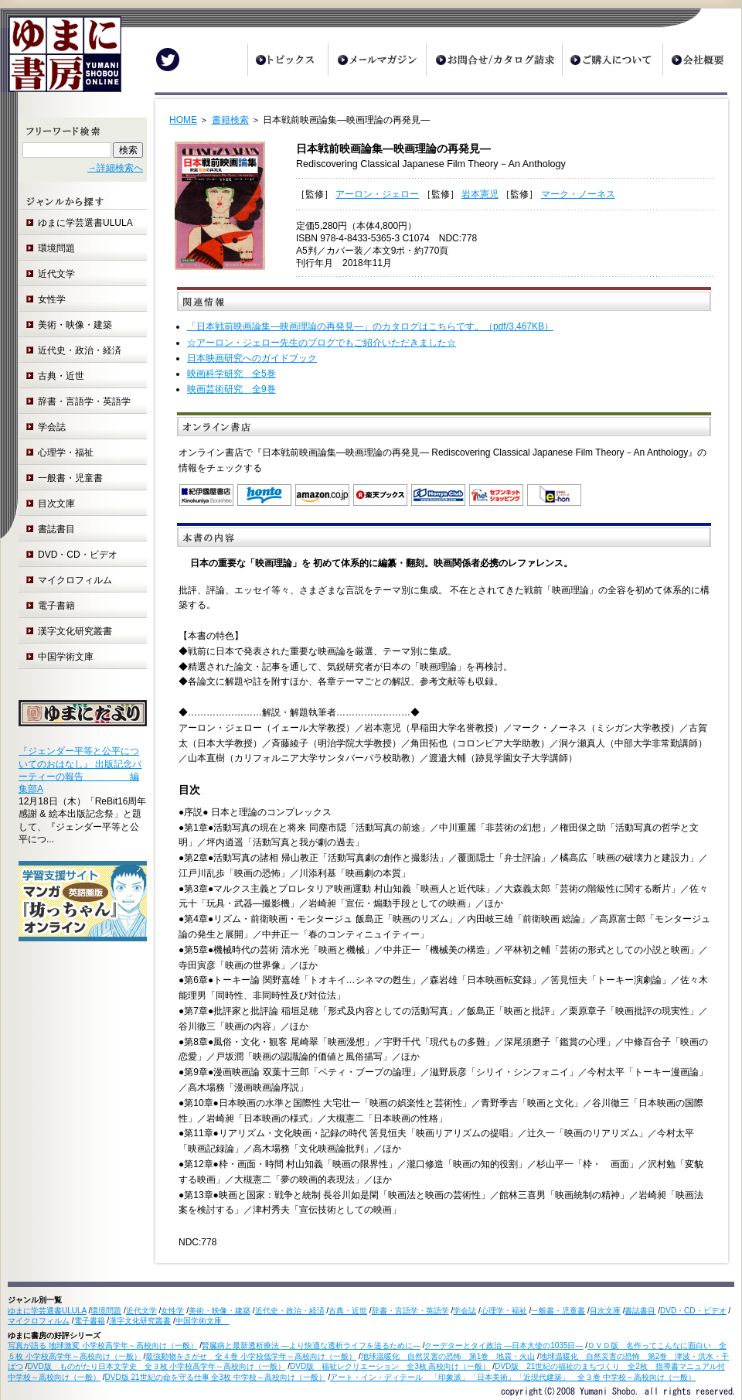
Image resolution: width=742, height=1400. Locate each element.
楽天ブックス (380, 495)
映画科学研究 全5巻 (231, 373)
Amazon (322, 495)
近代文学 (56, 273)
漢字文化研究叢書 (75, 631)
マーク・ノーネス (578, 194)
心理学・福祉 (66, 452)
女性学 (52, 299)
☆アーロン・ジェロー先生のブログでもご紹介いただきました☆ (321, 342)
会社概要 (701, 59)
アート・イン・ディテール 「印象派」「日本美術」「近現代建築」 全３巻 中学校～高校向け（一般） (513, 1377)
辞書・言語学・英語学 (84, 401)
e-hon (554, 495)
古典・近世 (61, 375)
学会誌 (52, 427)
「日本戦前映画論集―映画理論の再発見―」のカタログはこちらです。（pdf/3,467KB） (370, 326)
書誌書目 (56, 529)
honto (264, 495)
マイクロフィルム (75, 580)
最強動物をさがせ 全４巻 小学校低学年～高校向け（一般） (250, 1356)
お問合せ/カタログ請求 (494, 59)
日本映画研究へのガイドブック (252, 358)
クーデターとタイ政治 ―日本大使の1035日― (503, 1345)
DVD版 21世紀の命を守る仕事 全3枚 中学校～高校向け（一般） (215, 1377)
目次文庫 (56, 503)
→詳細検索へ (115, 167)
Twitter (167, 59)
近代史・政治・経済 (79, 350)
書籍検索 (230, 119)
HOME (183, 119)
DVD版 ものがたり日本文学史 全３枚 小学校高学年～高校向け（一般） (157, 1366)
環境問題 (56, 248)
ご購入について (612, 59)
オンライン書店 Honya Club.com (438, 495)
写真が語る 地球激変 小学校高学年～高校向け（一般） (103, 1345)
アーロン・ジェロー (377, 194)
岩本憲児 (480, 194)
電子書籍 (56, 605)
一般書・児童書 (70, 478)
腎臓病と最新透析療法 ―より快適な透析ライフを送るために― (311, 1345)
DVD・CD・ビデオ (77, 554)
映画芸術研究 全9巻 (231, 389)
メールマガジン (377, 59)
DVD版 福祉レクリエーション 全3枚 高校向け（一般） (390, 1366)
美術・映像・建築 (75, 324)
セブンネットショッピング (496, 495)
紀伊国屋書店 (206, 495)
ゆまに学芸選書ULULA (85, 222)
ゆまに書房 (60, 60)
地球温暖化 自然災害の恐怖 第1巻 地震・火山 (448, 1356)
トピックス (287, 59)
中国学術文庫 (70, 656)
